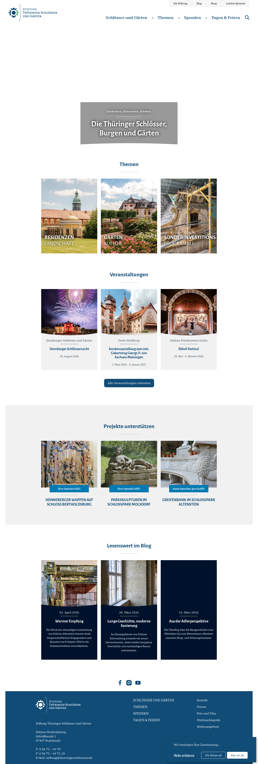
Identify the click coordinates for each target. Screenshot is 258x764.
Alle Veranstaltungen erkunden (129, 383)
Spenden (192, 17)
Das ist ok (237, 755)
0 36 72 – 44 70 (50, 749)
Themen (165, 17)
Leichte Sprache (235, 3)
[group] (69, 216)
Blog (199, 3)
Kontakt (202, 700)
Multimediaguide (208, 720)
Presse (201, 707)
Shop (214, 3)
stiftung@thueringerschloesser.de (69, 758)
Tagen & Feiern (225, 17)
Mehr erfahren (184, 755)
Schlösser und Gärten (126, 17)
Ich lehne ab (213, 755)
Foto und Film (206, 713)
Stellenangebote (208, 726)
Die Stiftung (180, 3)
